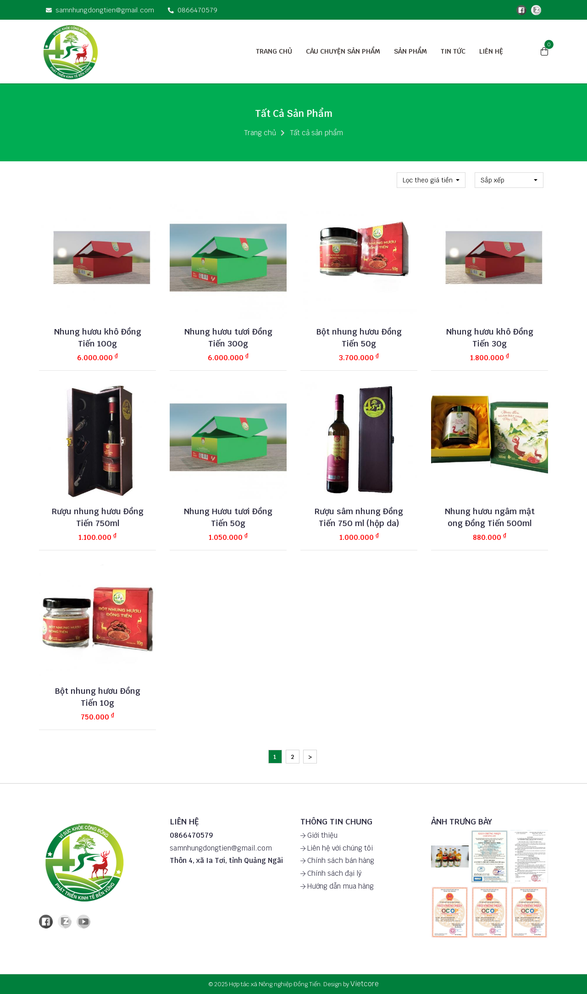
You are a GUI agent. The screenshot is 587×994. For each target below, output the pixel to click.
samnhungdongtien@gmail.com (100, 9)
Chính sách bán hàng (337, 860)
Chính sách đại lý (330, 873)
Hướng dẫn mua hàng (337, 886)
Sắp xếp (492, 180)
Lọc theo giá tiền (428, 180)
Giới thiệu (319, 835)
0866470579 (192, 9)
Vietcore (364, 983)
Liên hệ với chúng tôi (336, 848)
